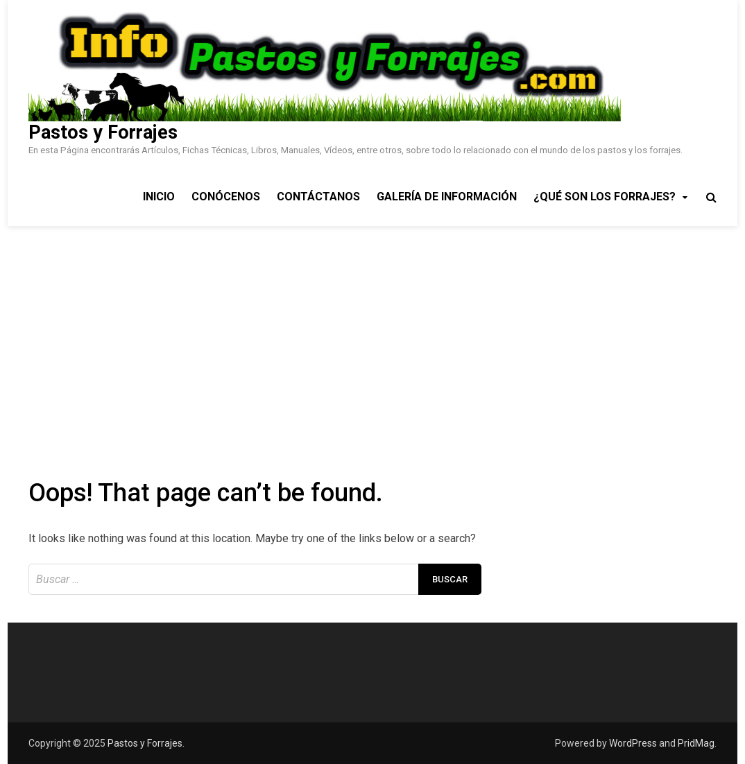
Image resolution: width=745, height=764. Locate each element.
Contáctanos (318, 196)
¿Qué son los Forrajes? (604, 196)
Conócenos (225, 196)
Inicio (159, 196)
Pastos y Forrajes (103, 132)
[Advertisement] (373, 330)
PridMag (696, 743)
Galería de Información (447, 196)
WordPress (633, 743)
